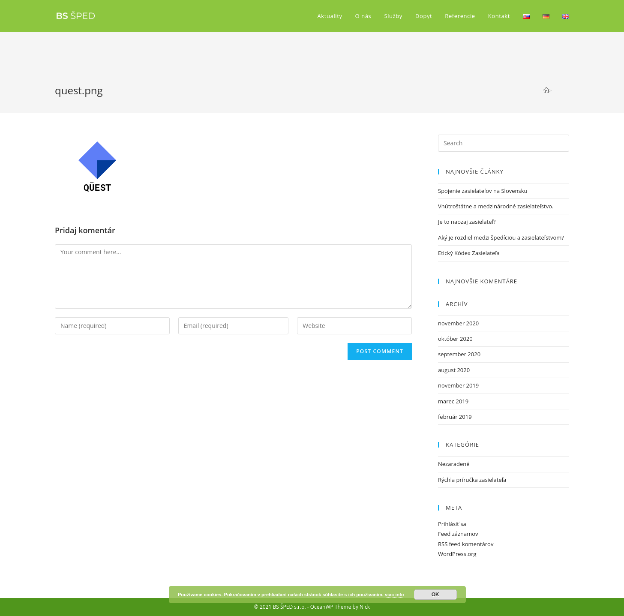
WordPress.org (457, 554)
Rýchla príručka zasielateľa (472, 480)
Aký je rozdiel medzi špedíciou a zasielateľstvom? (501, 237)
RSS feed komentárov (465, 544)
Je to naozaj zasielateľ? (466, 221)
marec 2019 (453, 401)
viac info (394, 594)
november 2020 (458, 323)
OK (435, 595)
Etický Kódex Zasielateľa (469, 253)
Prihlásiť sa (452, 524)
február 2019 (455, 417)
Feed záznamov (458, 534)
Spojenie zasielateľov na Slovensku (483, 191)
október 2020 (455, 339)
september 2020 (459, 354)
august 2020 (454, 370)
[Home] (546, 90)
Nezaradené (453, 464)
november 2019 (458, 385)
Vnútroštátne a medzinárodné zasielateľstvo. (495, 206)
